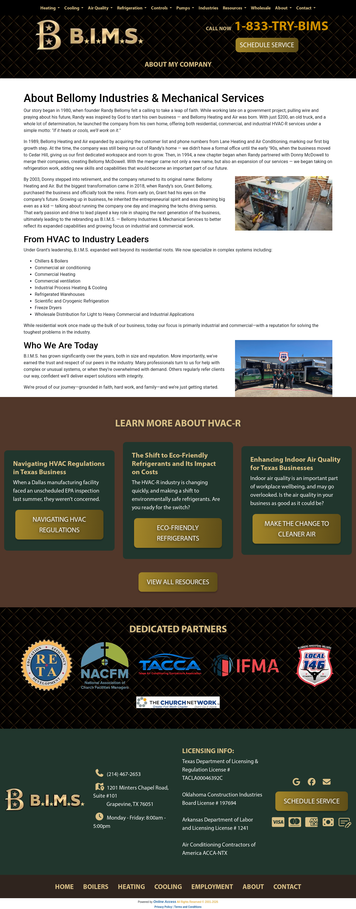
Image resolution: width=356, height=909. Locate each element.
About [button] (281, 8)
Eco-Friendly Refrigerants (178, 532)
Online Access (164, 902)
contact (287, 886)
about (253, 886)
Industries (208, 8)
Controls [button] (160, 8)
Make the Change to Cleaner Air (296, 528)
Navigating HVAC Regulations (59, 524)
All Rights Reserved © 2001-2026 (197, 901)
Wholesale (261, 8)
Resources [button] (233, 8)
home (64, 886)
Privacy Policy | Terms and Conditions (177, 906)
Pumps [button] (183, 8)
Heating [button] (48, 8)
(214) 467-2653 (124, 774)
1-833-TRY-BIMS (281, 25)
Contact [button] (304, 8)
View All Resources (178, 582)
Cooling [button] (72, 8)
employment (212, 886)
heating (131, 886)
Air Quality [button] (98, 8)
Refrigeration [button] (130, 8)
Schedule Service (267, 45)
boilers (95, 886)
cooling (168, 886)
